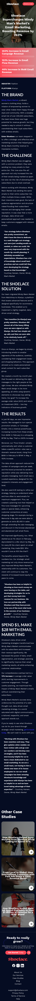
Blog (18, 981)
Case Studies (18, 978)
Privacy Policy (18, 993)
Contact (18, 984)
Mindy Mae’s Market (10, 100)
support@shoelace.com (18, 990)
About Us (18, 972)
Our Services (18, 975)
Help (18, 999)
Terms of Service (18, 996)
